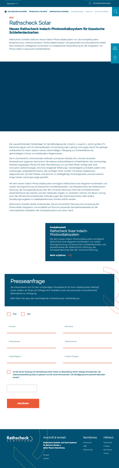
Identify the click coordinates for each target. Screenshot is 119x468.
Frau (15, 314)
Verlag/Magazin (15, 356)
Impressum (87, 442)
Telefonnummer (71, 341)
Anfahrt (46, 459)
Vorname (12, 326)
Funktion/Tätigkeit (71, 356)
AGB (84, 446)
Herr (28, 314)
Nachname (69, 326)
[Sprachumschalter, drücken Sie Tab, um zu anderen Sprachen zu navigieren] (13, 3)
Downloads (108, 442)
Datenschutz (88, 450)
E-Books (107, 446)
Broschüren (108, 450)
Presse (106, 453)
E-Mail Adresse (14, 341)
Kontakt (46, 455)
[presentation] (22, 388)
